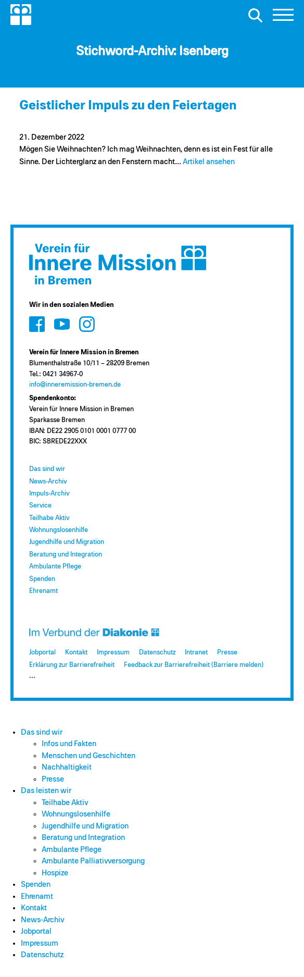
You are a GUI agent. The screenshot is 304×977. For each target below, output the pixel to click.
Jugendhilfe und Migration (66, 542)
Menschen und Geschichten (88, 756)
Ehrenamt (43, 591)
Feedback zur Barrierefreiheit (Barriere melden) (193, 665)
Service (40, 505)
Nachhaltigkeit (67, 767)
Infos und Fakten (69, 744)
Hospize (55, 873)
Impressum (113, 652)
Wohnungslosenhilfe (58, 530)
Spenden (42, 579)
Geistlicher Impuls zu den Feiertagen (127, 105)
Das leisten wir (46, 791)
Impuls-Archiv (49, 493)
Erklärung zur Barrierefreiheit (72, 665)
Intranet (196, 652)
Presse (227, 652)
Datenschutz (157, 652)
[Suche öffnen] (255, 15)
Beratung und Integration (65, 554)
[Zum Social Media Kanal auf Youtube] (62, 323)
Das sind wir (47, 469)
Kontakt (76, 652)
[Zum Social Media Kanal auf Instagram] (87, 323)
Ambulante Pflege (55, 566)
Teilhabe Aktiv (49, 518)
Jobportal (42, 652)
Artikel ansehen (209, 162)
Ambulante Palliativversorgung (93, 861)
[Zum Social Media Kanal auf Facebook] (37, 323)
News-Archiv (48, 481)
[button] (283, 18)
